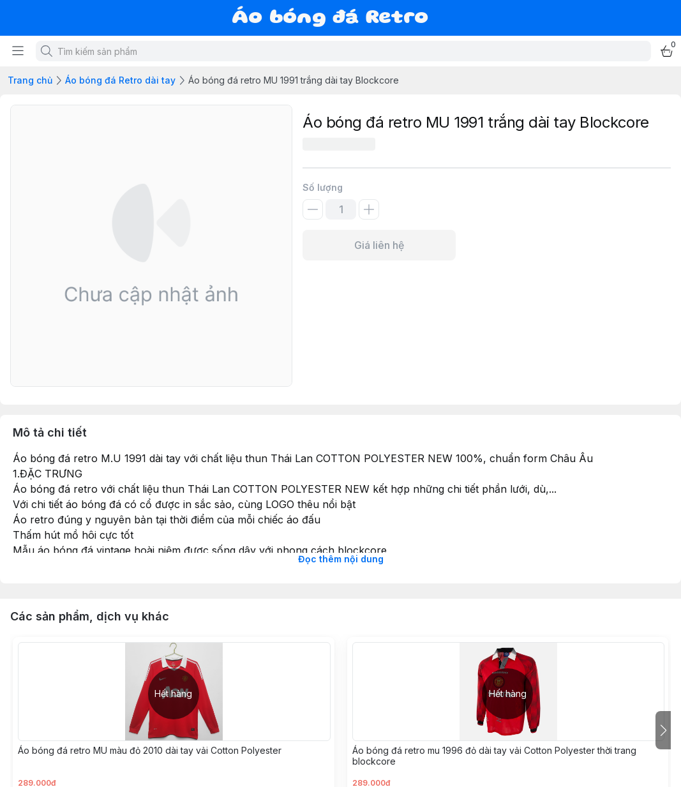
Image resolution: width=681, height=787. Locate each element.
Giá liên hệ (379, 245)
